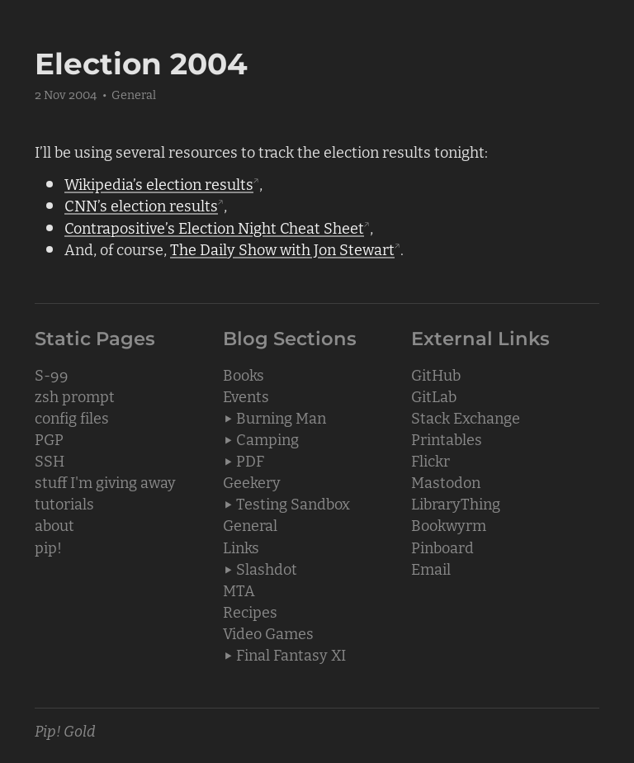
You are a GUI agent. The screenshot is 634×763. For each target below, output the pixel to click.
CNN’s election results (141, 204)
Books (243, 374)
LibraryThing (455, 502)
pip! (48, 546)
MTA (239, 589)
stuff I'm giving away (105, 481)
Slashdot (266, 568)
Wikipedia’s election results (158, 183)
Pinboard (442, 546)
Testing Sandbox (293, 502)
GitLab (434, 395)
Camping (267, 438)
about (54, 524)
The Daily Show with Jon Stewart (282, 248)
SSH (49, 460)
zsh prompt (75, 395)
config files (72, 417)
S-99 (52, 374)
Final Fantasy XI (291, 654)
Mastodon (445, 481)
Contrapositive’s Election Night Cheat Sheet (214, 227)
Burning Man (281, 417)
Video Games (268, 632)
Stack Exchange (465, 417)
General (133, 93)
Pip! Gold (65, 730)
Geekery (252, 481)
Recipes (250, 611)
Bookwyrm (448, 524)
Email (431, 568)
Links (241, 546)
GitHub (436, 374)
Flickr (430, 460)
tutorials (64, 502)
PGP (49, 438)
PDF (250, 460)
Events (246, 395)
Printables (446, 438)
